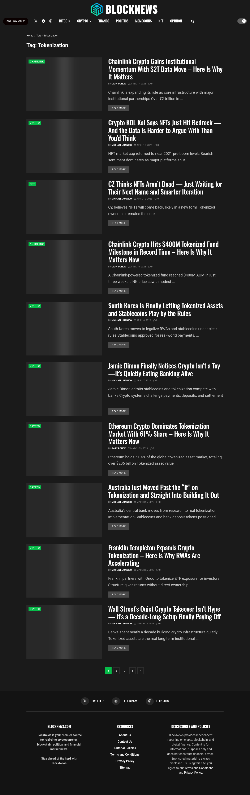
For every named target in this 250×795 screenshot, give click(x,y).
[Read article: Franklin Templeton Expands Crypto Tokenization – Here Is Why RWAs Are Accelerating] (64, 571)
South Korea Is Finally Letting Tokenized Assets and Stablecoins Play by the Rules (165, 309)
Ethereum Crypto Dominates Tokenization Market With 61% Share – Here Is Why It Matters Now (158, 433)
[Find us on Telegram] (43, 21)
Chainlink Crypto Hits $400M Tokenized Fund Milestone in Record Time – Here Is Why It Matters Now (163, 251)
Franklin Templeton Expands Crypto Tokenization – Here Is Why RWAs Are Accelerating (154, 555)
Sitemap (124, 767)
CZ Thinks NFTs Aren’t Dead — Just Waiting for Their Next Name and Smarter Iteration (165, 187)
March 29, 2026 (138, 448)
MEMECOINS (143, 20)
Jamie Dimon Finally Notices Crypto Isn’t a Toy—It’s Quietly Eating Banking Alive (164, 369)
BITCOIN (64, 20)
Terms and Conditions (124, 754)
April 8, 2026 (142, 320)
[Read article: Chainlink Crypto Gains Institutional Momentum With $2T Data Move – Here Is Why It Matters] (64, 84)
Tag (38, 36)
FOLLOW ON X (16, 21)
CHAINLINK (37, 62)
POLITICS (122, 20)
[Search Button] (192, 21)
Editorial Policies (125, 748)
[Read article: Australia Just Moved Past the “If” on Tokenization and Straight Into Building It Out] (64, 510)
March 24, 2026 (144, 623)
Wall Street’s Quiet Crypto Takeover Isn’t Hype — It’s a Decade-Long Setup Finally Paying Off (164, 612)
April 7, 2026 (142, 380)
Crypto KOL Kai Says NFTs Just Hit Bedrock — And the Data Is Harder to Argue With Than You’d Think (164, 130)
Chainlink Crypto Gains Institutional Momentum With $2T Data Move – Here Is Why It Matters (165, 69)
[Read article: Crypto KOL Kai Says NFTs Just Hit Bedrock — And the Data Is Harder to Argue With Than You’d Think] (64, 145)
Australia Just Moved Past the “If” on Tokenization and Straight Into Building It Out (163, 491)
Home (29, 36)
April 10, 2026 (143, 145)
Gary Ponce (119, 84)
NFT (161, 20)
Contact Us (125, 741)
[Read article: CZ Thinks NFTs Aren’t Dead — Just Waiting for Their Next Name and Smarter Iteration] (64, 207)
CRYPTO (82, 20)
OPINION (176, 20)
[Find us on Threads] (50, 21)
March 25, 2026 (144, 502)
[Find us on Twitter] (36, 21)
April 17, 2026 (137, 84)
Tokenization (51, 36)
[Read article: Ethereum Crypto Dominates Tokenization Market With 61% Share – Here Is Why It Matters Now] (64, 449)
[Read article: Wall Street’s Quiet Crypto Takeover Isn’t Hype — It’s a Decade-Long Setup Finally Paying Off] (64, 632)
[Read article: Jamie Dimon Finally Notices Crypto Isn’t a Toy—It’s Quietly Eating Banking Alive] (64, 389)
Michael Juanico (122, 145)
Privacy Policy (125, 761)
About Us (125, 735)
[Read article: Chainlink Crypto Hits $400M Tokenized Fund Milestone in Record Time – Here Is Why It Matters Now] (64, 267)
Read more (120, 108)
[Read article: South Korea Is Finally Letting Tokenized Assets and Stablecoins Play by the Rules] (64, 328)
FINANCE (103, 20)
